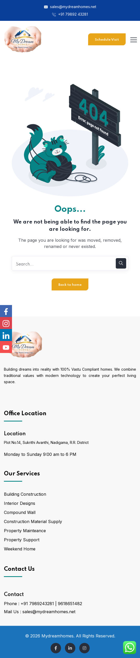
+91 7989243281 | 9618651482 (51, 603)
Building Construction (25, 494)
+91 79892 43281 (70, 14)
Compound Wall (19, 512)
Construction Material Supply (33, 521)
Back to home (70, 285)
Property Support (21, 539)
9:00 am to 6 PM (59, 454)
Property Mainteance (25, 530)
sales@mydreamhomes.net (70, 6)
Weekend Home (19, 548)
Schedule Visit (107, 39)
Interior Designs (19, 503)
